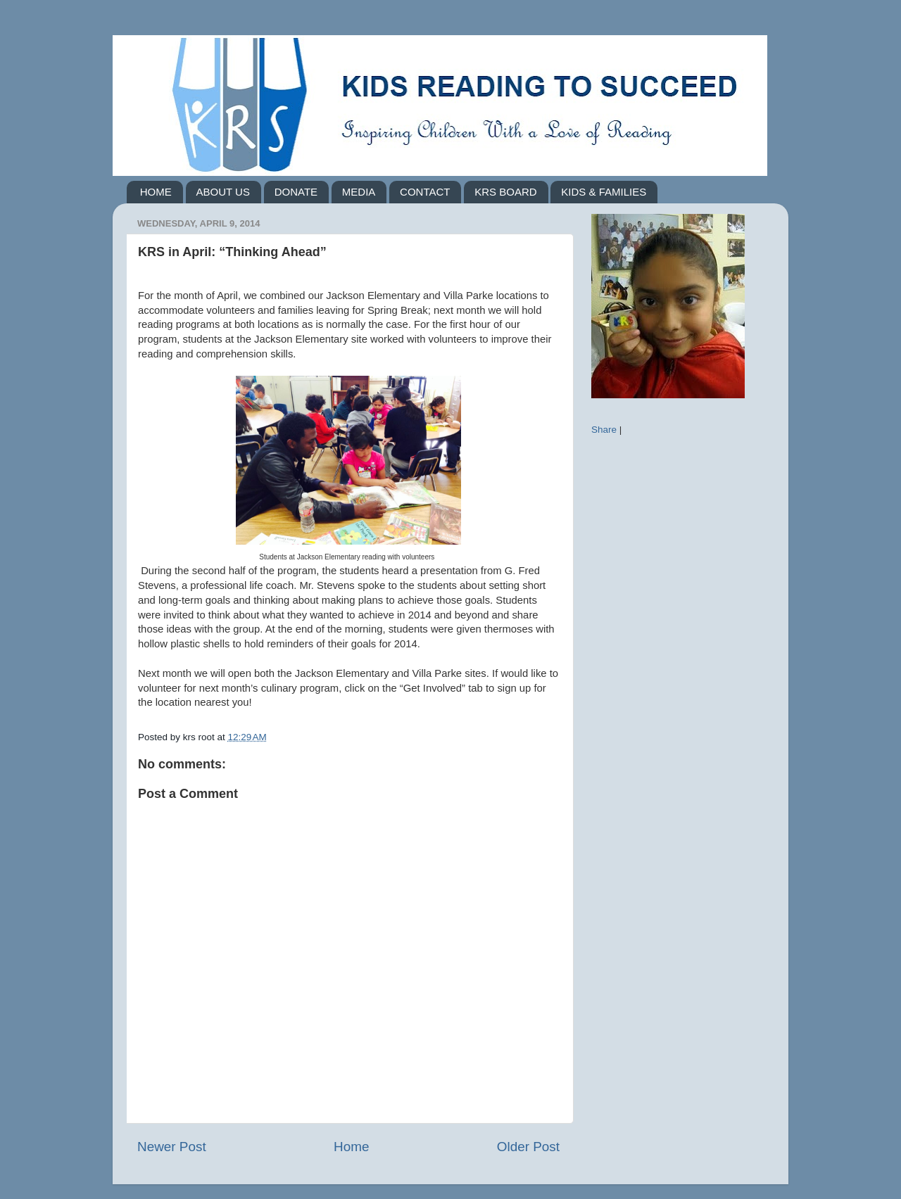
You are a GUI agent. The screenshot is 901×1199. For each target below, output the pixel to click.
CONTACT (425, 192)
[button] (348, 717)
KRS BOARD (505, 192)
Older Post (528, 1146)
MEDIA (359, 192)
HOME (156, 192)
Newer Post (171, 1146)
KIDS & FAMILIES (603, 192)
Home (351, 1146)
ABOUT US (223, 192)
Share (604, 429)
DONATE (296, 192)
